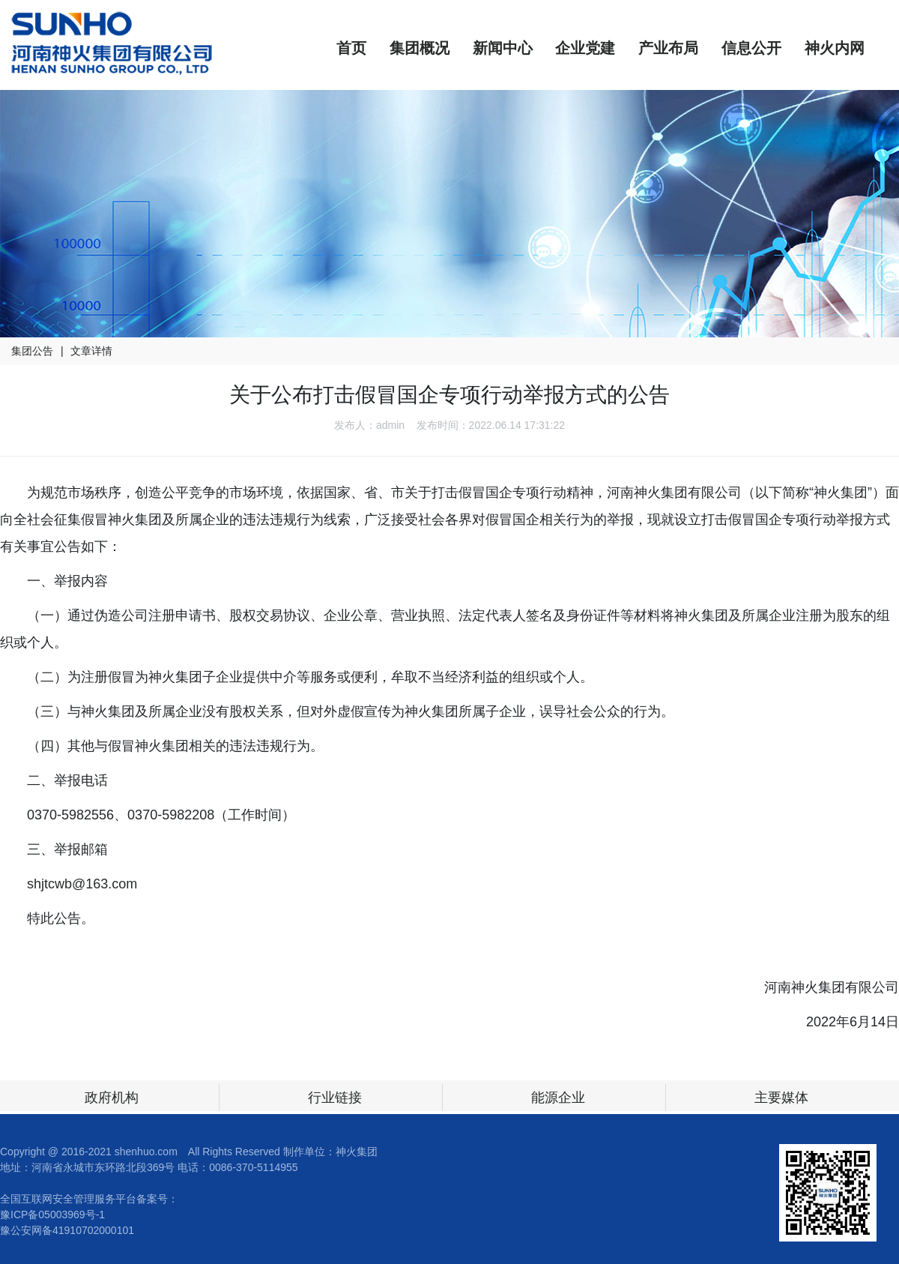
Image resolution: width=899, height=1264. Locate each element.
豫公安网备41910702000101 (67, 1230)
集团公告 (32, 351)
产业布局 (668, 48)
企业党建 (585, 48)
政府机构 (112, 1097)
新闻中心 (503, 48)
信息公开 (751, 48)
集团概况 (420, 48)
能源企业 (558, 1097)
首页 (351, 48)
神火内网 (835, 48)
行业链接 (335, 1097)
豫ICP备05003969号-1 (52, 1215)
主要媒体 (781, 1097)
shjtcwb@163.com (82, 883)
